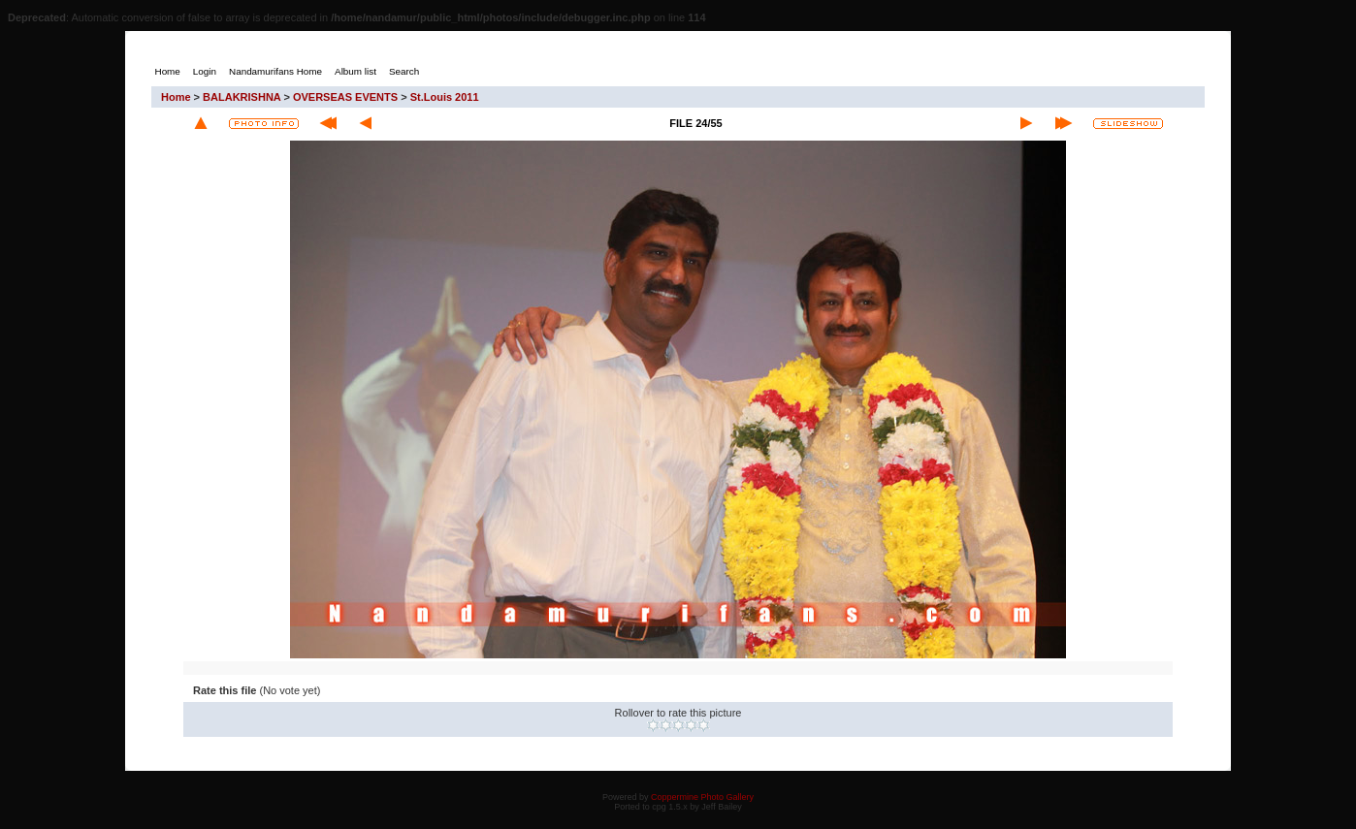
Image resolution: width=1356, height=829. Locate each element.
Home (176, 97)
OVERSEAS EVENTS (345, 97)
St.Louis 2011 (444, 97)
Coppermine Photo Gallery (702, 797)
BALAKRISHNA (241, 97)
